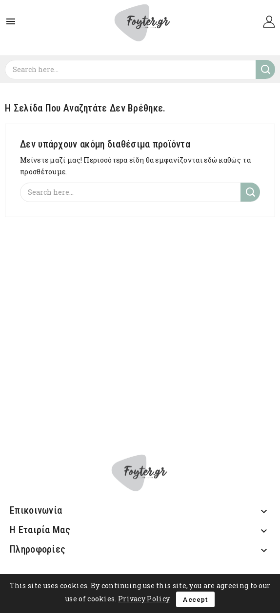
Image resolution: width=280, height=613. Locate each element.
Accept (195, 599)
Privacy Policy (144, 598)
